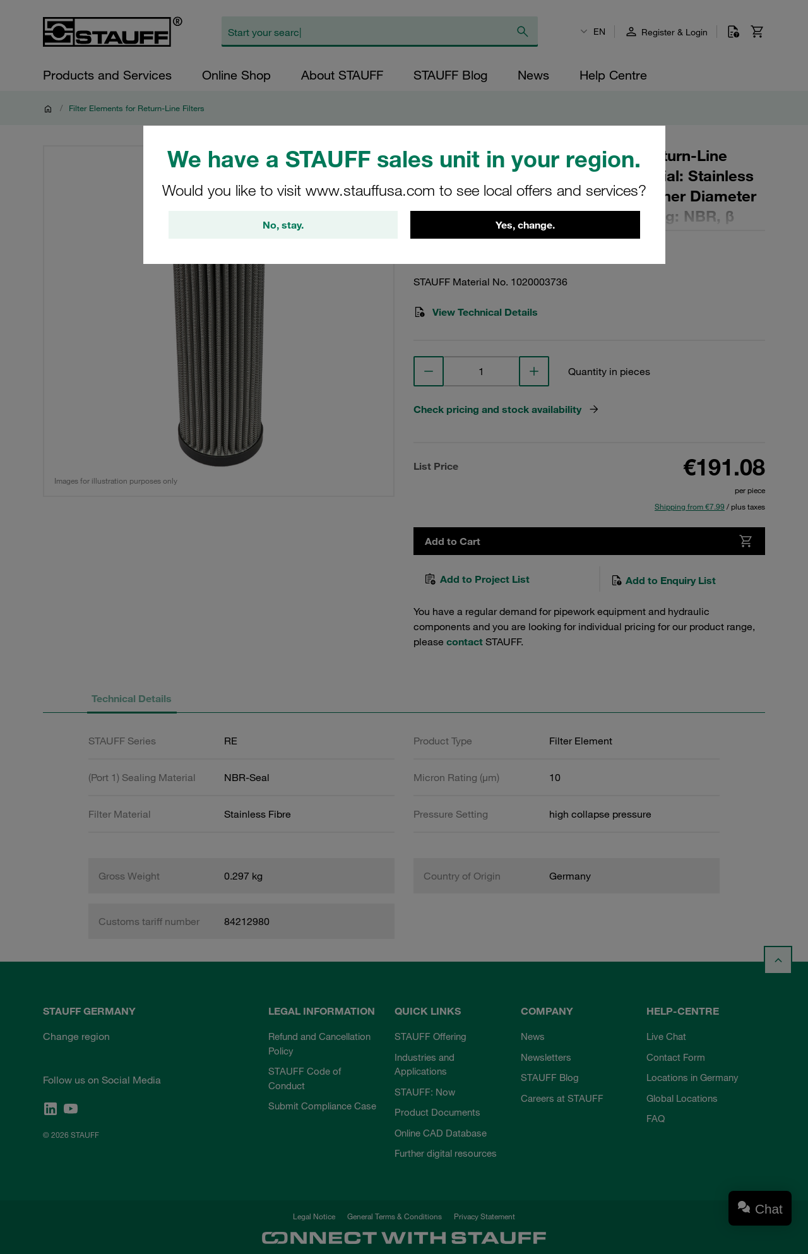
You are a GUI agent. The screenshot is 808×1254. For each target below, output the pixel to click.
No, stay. (283, 226)
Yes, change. (525, 226)
